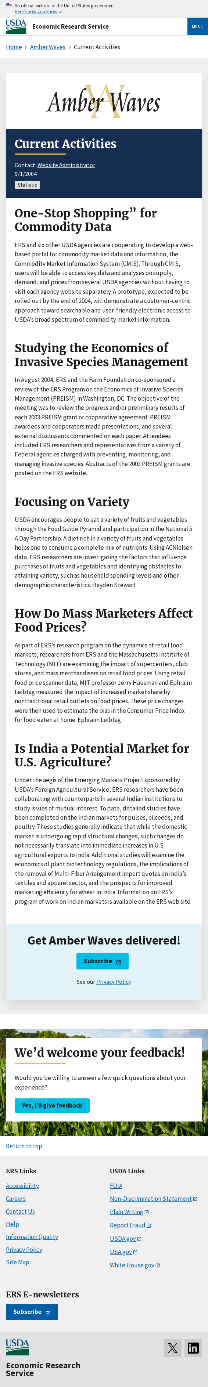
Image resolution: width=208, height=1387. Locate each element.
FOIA (116, 1186)
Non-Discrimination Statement (151, 1199)
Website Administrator (66, 165)
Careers (16, 1199)
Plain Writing (126, 1212)
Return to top (24, 1146)
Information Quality (32, 1237)
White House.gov (132, 1265)
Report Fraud (128, 1225)
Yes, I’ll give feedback (52, 1105)
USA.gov (121, 1252)
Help (12, 1224)
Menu (198, 26)
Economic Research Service (70, 26)
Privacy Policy (113, 981)
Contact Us (20, 1211)
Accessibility (22, 1186)
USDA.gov (123, 1239)
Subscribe (98, 961)
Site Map (17, 1262)
